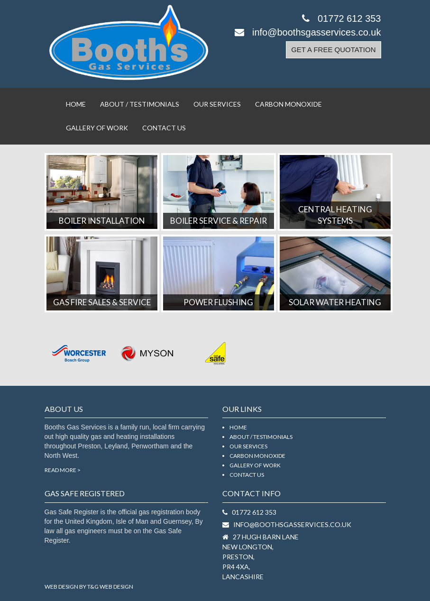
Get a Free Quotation (333, 50)
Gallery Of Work (97, 128)
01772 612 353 (341, 18)
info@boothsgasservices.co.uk (308, 32)
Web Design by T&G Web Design (89, 586)
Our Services (217, 104)
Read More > (63, 470)
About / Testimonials (139, 104)
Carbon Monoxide (288, 104)
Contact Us (164, 128)
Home (76, 104)
